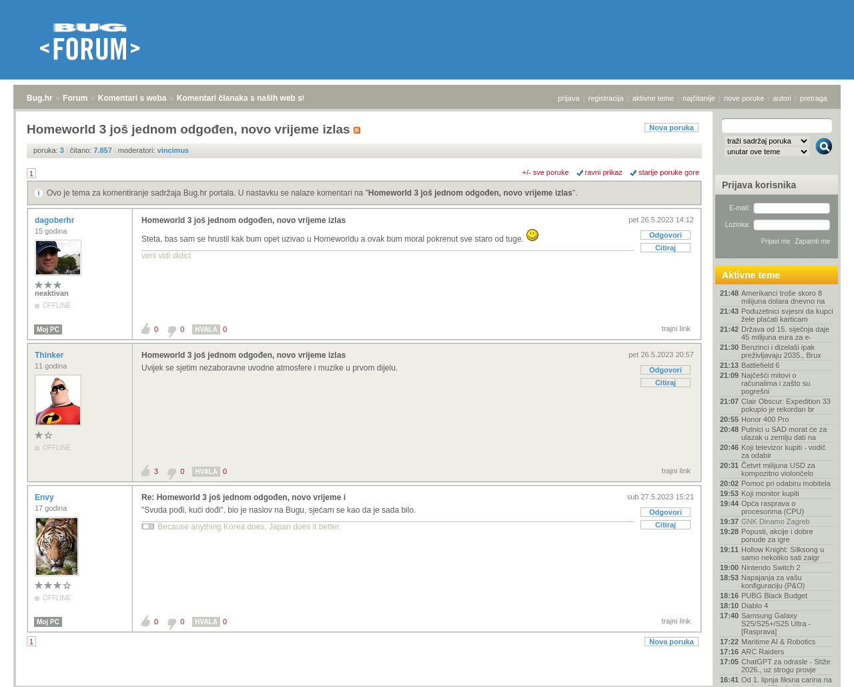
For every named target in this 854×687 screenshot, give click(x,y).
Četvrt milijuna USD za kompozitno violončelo (778, 469)
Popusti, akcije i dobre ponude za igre (777, 535)
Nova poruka (671, 128)
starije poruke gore (668, 172)
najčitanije (699, 98)
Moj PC (48, 329)
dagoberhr (56, 220)
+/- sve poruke (545, 172)
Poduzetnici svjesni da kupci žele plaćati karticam (787, 315)
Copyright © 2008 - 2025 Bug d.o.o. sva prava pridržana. (427, 683)
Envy (45, 497)
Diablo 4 (754, 606)
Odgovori (665, 235)
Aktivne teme (751, 275)
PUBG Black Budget (774, 596)
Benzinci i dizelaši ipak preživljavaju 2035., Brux (781, 351)
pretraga (813, 98)
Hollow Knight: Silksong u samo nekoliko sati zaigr (782, 553)
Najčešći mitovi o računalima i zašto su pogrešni (775, 383)
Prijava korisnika (759, 185)
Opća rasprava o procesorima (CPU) (772, 507)
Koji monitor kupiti (770, 493)
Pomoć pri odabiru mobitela (786, 483)
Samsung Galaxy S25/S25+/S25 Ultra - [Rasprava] (776, 624)
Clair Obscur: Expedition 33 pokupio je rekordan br (786, 405)
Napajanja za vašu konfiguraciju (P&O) (773, 582)
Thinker (50, 355)
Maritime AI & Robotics (778, 642)
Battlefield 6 (760, 365)
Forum (75, 98)
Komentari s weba (132, 98)
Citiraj (665, 248)
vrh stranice (818, 668)
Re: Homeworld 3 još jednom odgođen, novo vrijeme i (243, 497)
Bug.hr (40, 98)
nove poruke (744, 98)
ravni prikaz (603, 172)
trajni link (676, 328)
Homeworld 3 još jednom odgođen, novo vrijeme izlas (470, 193)
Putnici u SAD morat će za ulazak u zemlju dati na (784, 433)
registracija (606, 98)
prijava (568, 98)
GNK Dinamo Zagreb (775, 521)
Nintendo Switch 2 (771, 567)
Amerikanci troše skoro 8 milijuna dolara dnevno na (783, 297)
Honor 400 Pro (765, 419)
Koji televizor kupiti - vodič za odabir (783, 451)
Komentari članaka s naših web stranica (252, 98)
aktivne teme (653, 98)
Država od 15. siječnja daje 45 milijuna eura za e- (785, 333)
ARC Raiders (762, 652)
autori (782, 98)
